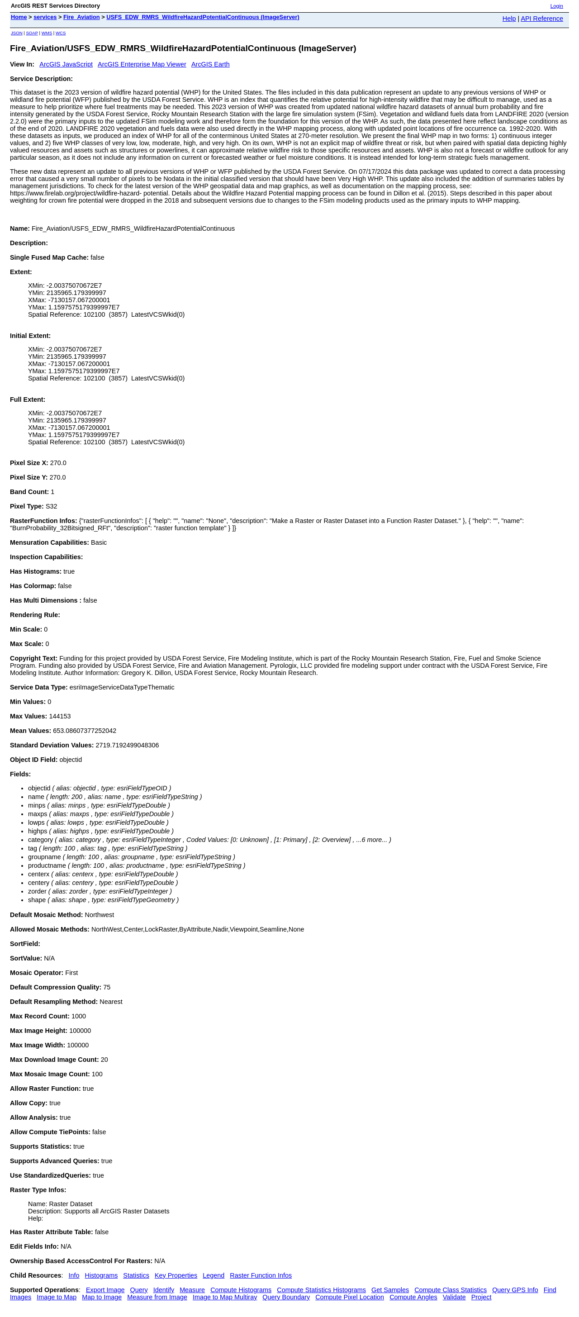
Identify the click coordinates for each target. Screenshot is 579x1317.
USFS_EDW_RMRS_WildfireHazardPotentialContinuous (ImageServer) (202, 17)
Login (557, 6)
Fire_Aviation (81, 17)
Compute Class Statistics (450, 1289)
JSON (17, 32)
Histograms (101, 1275)
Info (74, 1275)
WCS (61, 32)
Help (509, 18)
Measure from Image (157, 1297)
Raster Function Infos (261, 1275)
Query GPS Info (515, 1289)
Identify (163, 1289)
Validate (454, 1297)
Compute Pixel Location (349, 1297)
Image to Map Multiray (225, 1297)
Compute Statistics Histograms (321, 1289)
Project (481, 1297)
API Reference (542, 18)
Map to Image (102, 1297)
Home (19, 17)
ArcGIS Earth (210, 64)
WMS (47, 32)
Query (139, 1289)
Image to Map (56, 1297)
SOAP (32, 32)
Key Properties (176, 1275)
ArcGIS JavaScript (66, 64)
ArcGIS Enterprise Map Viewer (142, 64)
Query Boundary (286, 1297)
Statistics (136, 1275)
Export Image (105, 1289)
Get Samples (390, 1289)
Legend (213, 1275)
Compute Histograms (240, 1289)
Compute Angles (413, 1297)
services (45, 17)
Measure (192, 1289)
